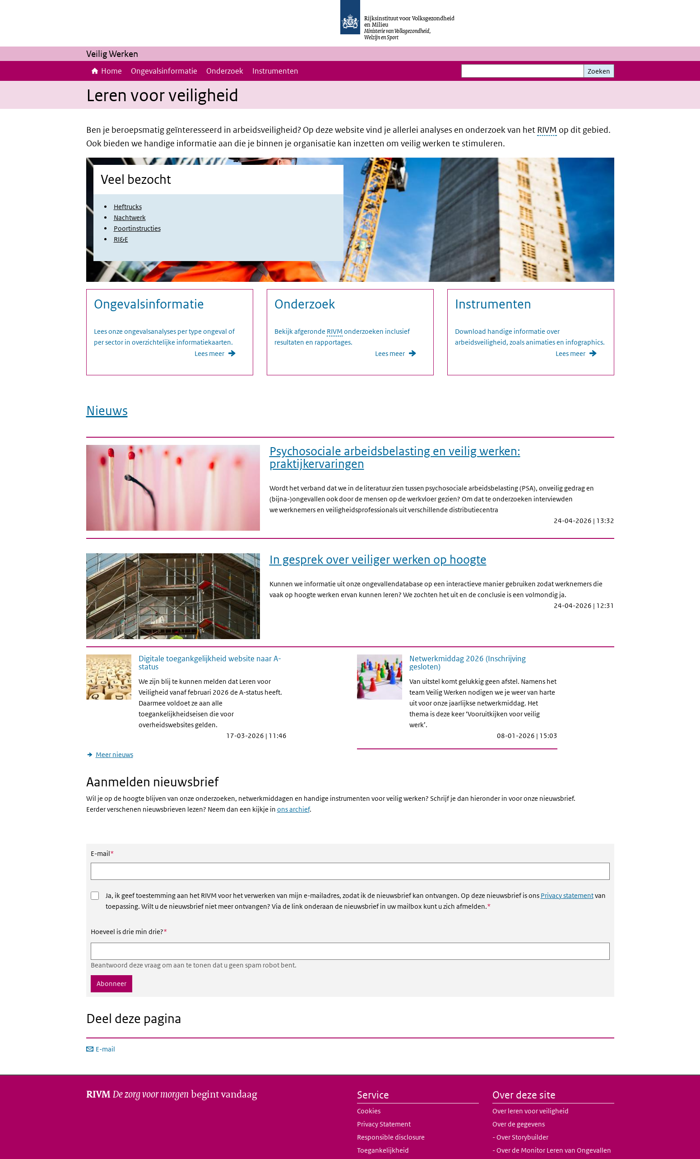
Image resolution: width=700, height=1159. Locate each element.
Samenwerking (514, 1141)
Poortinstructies (137, 228)
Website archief (380, 1141)
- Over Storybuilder (520, 1115)
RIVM (547, 130)
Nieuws (107, 408)
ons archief (293, 787)
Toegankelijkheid (383, 1128)
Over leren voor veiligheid (530, 1089)
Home (111, 71)
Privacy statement (567, 873)
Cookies (368, 1089)
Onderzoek (224, 71)
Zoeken (599, 71)
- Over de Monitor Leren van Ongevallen (551, 1128)
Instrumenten (275, 71)
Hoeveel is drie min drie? (129, 909)
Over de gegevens (518, 1102)
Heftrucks (128, 206)
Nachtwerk (130, 217)
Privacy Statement (384, 1102)
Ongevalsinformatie (164, 71)
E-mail (102, 831)
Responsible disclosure (391, 1115)
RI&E (121, 239)
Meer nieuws (114, 732)
